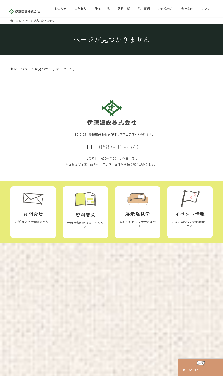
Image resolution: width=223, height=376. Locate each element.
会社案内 (92, 259)
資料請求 (126, 280)
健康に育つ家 (30, 298)
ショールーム (129, 273)
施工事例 (56, 274)
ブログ (94, 274)
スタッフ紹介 (99, 266)
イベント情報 (129, 258)
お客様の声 (58, 281)
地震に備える (30, 306)
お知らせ (126, 265)
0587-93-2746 (119, 146)
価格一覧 (56, 266)
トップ (20, 258)
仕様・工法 (58, 259)
